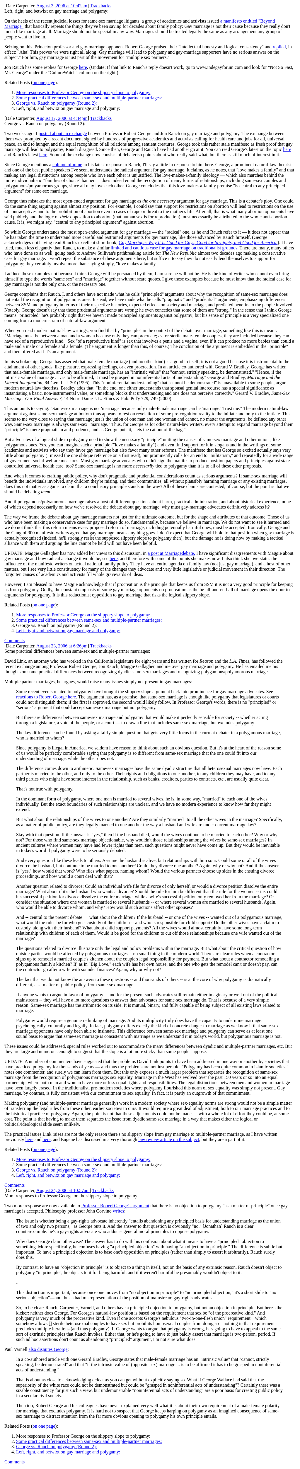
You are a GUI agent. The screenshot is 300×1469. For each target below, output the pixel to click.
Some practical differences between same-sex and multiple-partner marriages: (89, 97)
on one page (44, 82)
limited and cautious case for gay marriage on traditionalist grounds (174, 247)
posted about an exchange (63, 133)
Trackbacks (100, 5)
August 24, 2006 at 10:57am (63, 1190)
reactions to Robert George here (46, 696)
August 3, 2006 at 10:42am (61, 5)
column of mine (67, 164)
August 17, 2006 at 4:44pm (62, 118)
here (83, 67)
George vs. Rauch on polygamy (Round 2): (56, 103)
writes (118, 1210)
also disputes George (47, 1349)
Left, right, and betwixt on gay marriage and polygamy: (68, 630)
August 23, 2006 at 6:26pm (62, 645)
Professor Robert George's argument (115, 1205)
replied (279, 46)
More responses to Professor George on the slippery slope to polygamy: (83, 92)
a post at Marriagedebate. (171, 553)
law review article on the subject (168, 1139)
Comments (14, 640)
